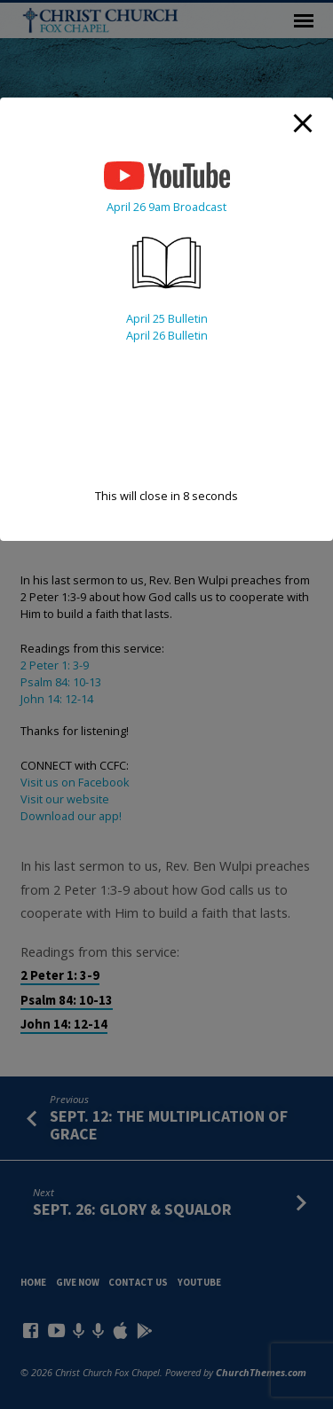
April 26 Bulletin (167, 335)
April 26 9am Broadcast (166, 207)
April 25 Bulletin (167, 318)
